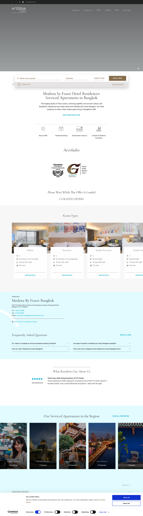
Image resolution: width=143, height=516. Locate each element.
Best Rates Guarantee (118, 84)
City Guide (127, 10)
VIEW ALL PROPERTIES (120, 416)
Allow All (126, 497)
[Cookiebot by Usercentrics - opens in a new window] (13, 512)
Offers (98, 10)
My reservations (31, 2)
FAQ (117, 10)
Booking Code (26, 84)
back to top (126, 485)
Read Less (76, 115)
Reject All (126, 503)
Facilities (87, 10)
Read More (67, 115)
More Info (103, 512)
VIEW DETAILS (30, 283)
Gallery (108, 10)
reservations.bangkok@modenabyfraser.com (30, 315)
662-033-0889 (19, 313)
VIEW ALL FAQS (125, 335)
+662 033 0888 (19, 310)
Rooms (75, 10)
